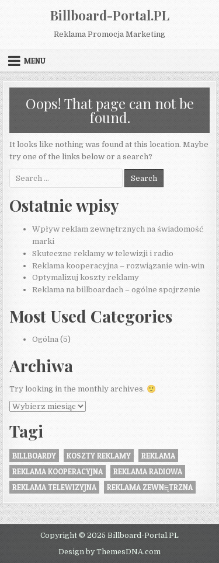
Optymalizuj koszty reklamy (85, 277)
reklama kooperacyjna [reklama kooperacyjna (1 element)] (57, 471)
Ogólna (45, 339)
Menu (35, 60)
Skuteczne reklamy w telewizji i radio (102, 253)
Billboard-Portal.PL (109, 15)
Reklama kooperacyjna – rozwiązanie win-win (118, 265)
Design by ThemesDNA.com (109, 552)
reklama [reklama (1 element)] (158, 455)
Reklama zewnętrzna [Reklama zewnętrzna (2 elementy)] (150, 487)
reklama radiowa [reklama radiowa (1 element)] (147, 471)
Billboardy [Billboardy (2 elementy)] (34, 455)
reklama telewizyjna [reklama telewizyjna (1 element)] (54, 487)
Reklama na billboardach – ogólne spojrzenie (116, 289)
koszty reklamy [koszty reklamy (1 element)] (99, 455)
